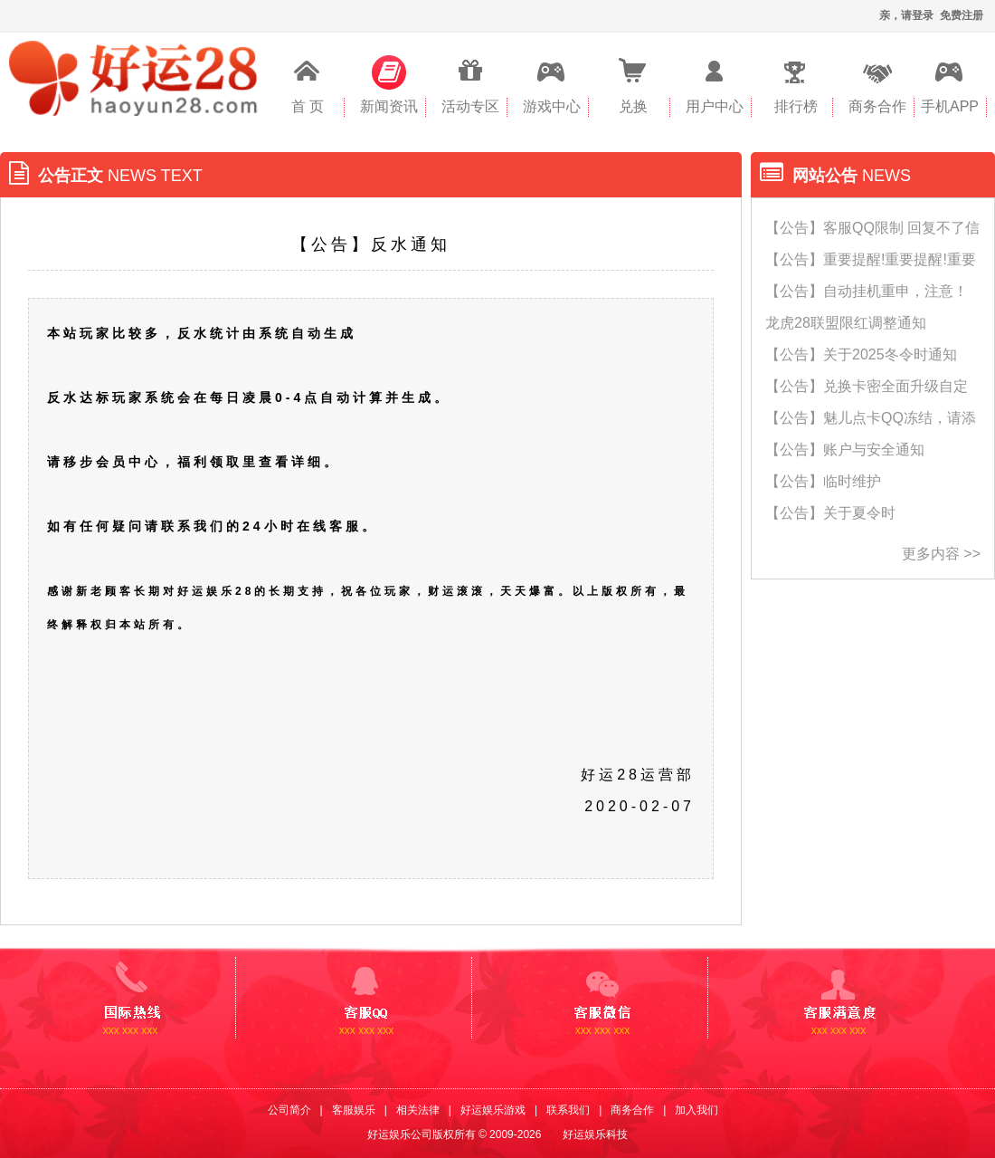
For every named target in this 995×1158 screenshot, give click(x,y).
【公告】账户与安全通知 (844, 449)
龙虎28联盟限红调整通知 (845, 322)
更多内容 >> (941, 553)
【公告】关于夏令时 (830, 513)
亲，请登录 (906, 15)
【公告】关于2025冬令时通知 (861, 354)
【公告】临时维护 (823, 481)
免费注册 (961, 15)
